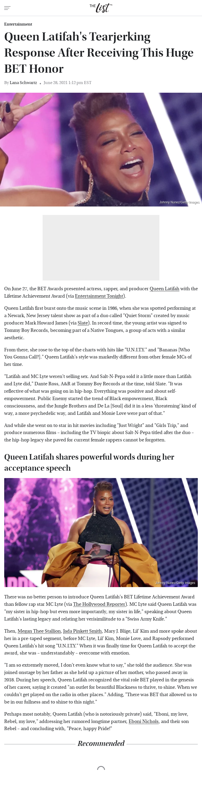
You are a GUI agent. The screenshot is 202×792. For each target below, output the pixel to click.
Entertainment (18, 24)
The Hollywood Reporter (99, 604)
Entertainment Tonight (99, 296)
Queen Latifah (164, 289)
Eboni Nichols (144, 721)
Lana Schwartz (23, 82)
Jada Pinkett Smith (82, 631)
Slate (83, 323)
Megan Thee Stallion (39, 631)
